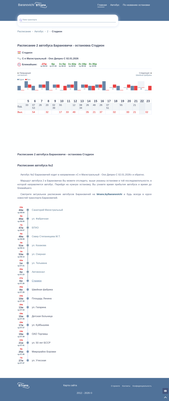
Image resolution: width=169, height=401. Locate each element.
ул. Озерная (31, 254)
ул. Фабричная (32, 219)
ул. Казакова (31, 245)
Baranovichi (26, 5)
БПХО (28, 228)
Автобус (114, 5)
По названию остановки (136, 5)
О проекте (115, 386)
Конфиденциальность (142, 386)
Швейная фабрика (35, 289)
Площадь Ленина (34, 298)
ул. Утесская (31, 360)
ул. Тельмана (32, 263)
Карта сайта (70, 385)
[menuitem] (102, 5)
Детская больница (35, 316)
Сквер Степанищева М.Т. (38, 236)
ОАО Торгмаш (32, 334)
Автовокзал (31, 272)
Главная (102, 5)
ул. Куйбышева (33, 325)
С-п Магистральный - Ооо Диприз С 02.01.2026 (50, 58)
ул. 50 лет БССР (34, 343)
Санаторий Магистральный (40, 210)
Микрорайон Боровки (36, 352)
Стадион (27, 52)
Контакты (126, 386)
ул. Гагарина (31, 307)
